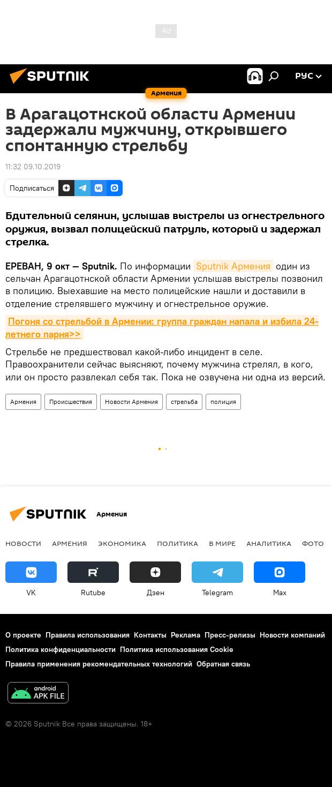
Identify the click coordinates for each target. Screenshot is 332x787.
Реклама (185, 635)
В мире (222, 543)
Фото (313, 543)
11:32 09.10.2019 (33, 166)
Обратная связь (223, 664)
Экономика (122, 543)
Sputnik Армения (233, 266)
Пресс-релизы (230, 635)
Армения (23, 402)
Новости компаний (292, 635)
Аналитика (268, 543)
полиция (223, 402)
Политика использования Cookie (176, 649)
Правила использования (88, 635)
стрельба (184, 402)
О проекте (23, 635)
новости (23, 543)
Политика (177, 543)
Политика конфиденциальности (60, 649)
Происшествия (70, 402)
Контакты (150, 635)
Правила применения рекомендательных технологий (98, 664)
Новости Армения (131, 402)
